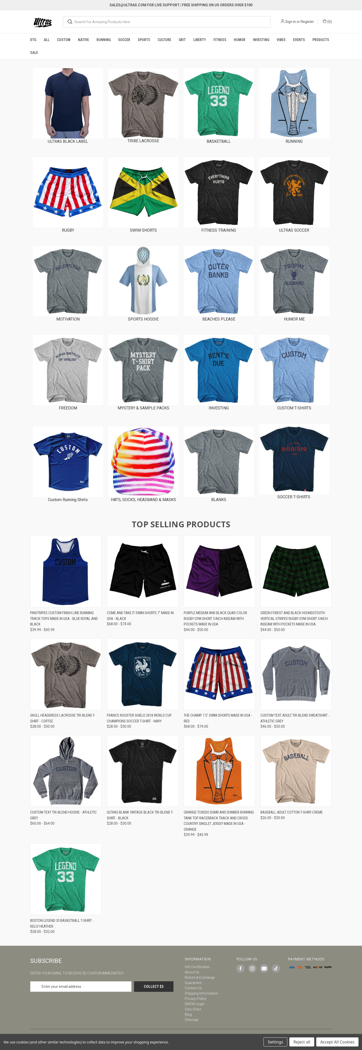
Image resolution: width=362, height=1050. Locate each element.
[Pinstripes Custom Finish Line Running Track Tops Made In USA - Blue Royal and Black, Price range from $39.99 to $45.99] (66, 571)
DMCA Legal (194, 1004)
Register (307, 22)
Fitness (219, 40)
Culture (164, 40)
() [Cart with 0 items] (327, 21)
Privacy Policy (195, 999)
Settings (275, 1042)
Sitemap (191, 1020)
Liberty (199, 40)
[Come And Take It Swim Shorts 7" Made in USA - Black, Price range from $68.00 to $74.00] (142, 571)
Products (320, 40)
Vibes (281, 40)
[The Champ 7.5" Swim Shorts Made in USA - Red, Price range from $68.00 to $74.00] (219, 674)
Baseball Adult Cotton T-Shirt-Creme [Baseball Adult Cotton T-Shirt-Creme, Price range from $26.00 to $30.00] (291, 812)
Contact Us (193, 988)
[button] (68, 103)
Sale (34, 53)
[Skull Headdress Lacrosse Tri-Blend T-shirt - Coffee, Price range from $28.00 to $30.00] (66, 674)
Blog (188, 1014)
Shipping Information (201, 993)
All (47, 40)
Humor (239, 40)
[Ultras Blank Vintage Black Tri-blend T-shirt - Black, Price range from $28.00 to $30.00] (142, 771)
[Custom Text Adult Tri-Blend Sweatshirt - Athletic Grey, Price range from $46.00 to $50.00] (296, 674)
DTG (33, 40)
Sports (144, 40)
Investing (261, 40)
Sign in (290, 22)
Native (83, 40)
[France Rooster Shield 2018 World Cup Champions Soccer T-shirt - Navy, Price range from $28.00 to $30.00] (142, 674)
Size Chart (193, 1009)
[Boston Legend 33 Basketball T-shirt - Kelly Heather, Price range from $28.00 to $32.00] (66, 879)
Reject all (301, 1042)
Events (299, 40)
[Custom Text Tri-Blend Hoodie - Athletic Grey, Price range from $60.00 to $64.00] (66, 771)
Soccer (124, 40)
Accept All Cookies (337, 1042)
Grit (182, 40)
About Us (192, 972)
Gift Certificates (197, 967)
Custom (63, 40)
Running (104, 40)
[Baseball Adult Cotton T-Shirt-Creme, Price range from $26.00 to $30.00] (296, 771)
